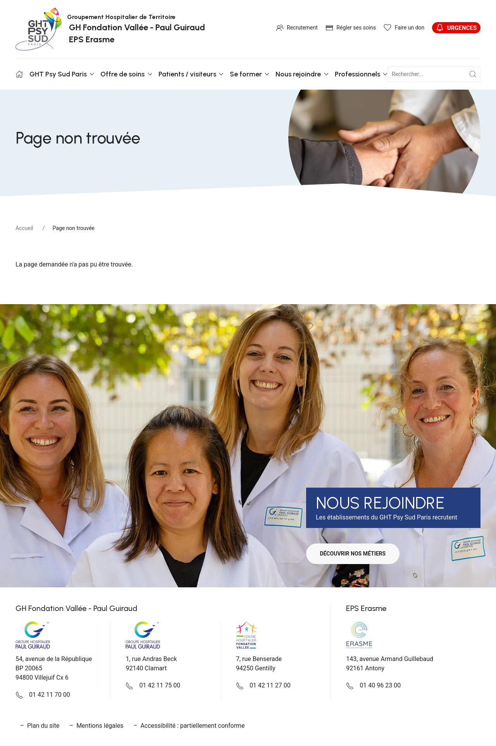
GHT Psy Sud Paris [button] (61, 74)
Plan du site (43, 725)
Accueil (24, 228)
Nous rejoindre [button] (302, 74)
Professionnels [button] (361, 74)
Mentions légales (99, 725)
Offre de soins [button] (126, 74)
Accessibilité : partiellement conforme (192, 725)
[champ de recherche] (434, 74)
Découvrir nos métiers (355, 553)
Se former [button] (249, 74)
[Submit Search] (472, 74)
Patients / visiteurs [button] (191, 74)
